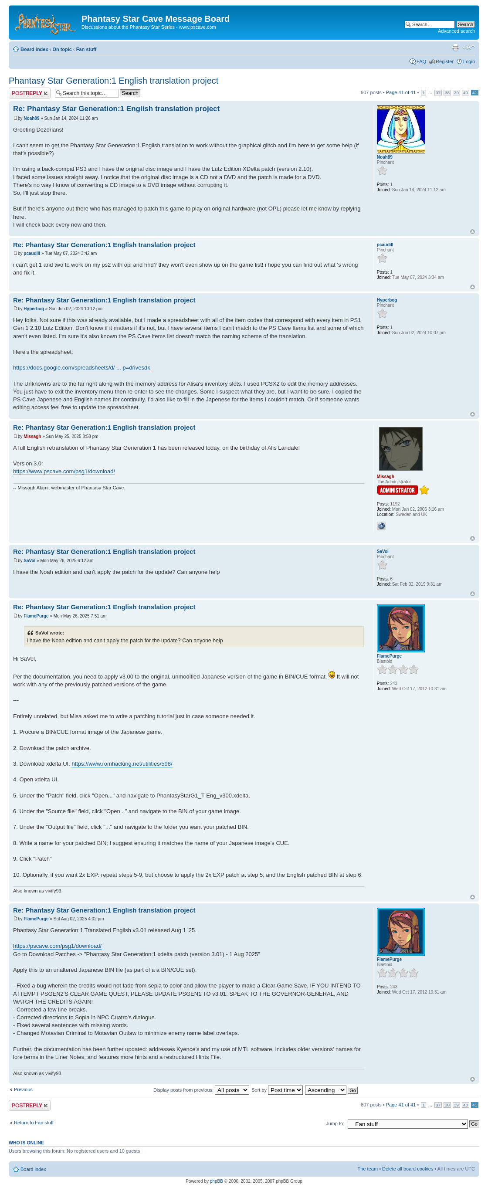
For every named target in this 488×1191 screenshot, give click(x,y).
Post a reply (30, 93)
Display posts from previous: (201, 1090)
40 (465, 92)
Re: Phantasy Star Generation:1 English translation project (116, 109)
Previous (23, 1089)
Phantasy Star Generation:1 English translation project (113, 80)
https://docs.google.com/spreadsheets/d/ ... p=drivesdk (81, 367)
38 (447, 92)
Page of (401, 92)
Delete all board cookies (407, 1168)
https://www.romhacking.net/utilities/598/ (121, 763)
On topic (62, 49)
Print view (455, 47)
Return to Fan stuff (34, 1122)
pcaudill (32, 253)
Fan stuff (86, 49)
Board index (34, 49)
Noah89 (31, 118)
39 (456, 92)
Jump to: (335, 1123)
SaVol (29, 560)
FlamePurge (36, 616)
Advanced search (456, 31)
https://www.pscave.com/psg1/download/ (64, 471)
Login (469, 61)
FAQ (421, 61)
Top (472, 231)
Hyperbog (34, 308)
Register (445, 61)
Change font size (468, 47)
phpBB (216, 1181)
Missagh (32, 436)
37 (438, 92)
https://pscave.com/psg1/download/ (57, 946)
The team (368, 1168)
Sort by (277, 1090)
